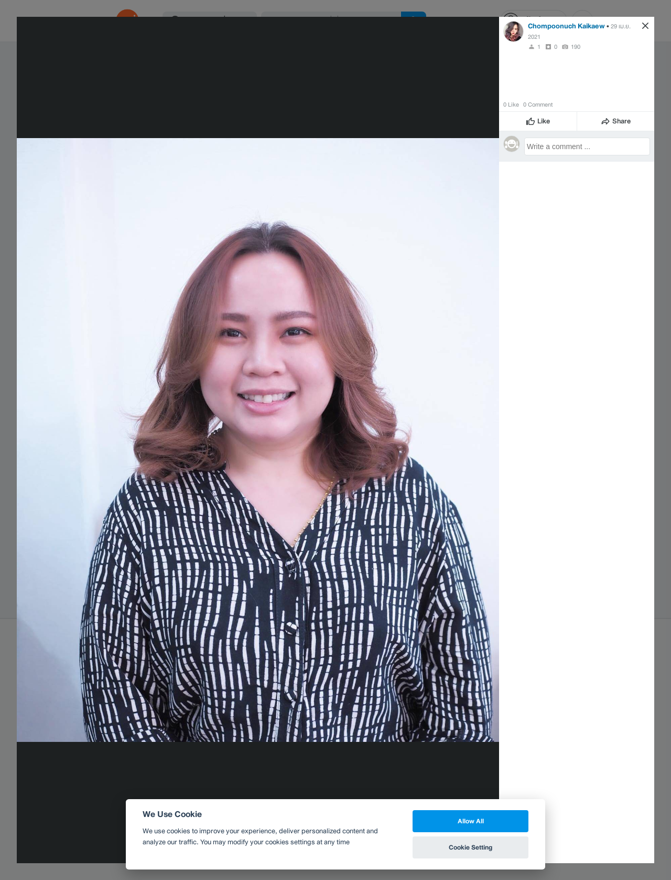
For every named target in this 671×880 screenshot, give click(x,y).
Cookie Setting (470, 847)
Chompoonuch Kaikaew (566, 26)
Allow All (471, 821)
